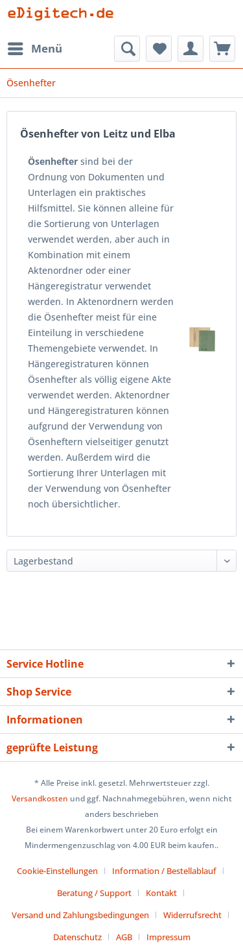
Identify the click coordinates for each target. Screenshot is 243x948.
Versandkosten (40, 798)
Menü (35, 47)
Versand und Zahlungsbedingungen (80, 915)
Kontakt (161, 893)
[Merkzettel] (159, 49)
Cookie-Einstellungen (57, 871)
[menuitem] (34, 49)
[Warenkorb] (222, 49)
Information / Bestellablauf (164, 871)
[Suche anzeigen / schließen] (127, 49)
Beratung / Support (94, 893)
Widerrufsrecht (192, 915)
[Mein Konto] (190, 49)
